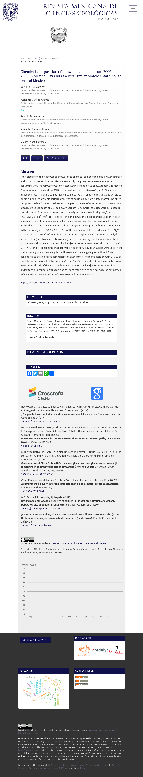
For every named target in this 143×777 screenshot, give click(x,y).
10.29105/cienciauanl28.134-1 (37, 525)
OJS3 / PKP (84, 768)
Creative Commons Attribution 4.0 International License (78, 543)
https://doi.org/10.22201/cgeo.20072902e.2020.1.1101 (46, 282)
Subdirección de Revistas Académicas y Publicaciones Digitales (78, 765)
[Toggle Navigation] (133, 8)
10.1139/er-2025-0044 (32, 491)
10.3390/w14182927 (31, 446)
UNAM (61, 768)
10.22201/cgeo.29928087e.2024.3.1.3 (40, 421)
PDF (25, 158)
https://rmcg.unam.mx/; (29, 750)
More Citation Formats (42, 337)
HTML (37, 158)
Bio (22, 110)
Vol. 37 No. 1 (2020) (30, 58)
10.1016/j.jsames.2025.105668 (37, 474)
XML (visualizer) (56, 158)
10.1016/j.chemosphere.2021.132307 (40, 508)
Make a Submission (35, 640)
